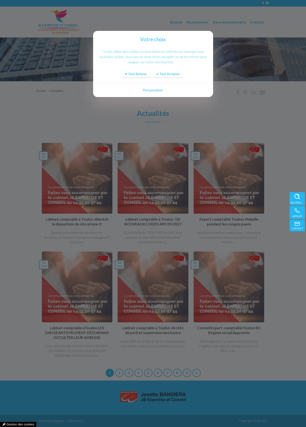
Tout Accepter (168, 74)
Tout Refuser (136, 74)
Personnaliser (153, 90)
